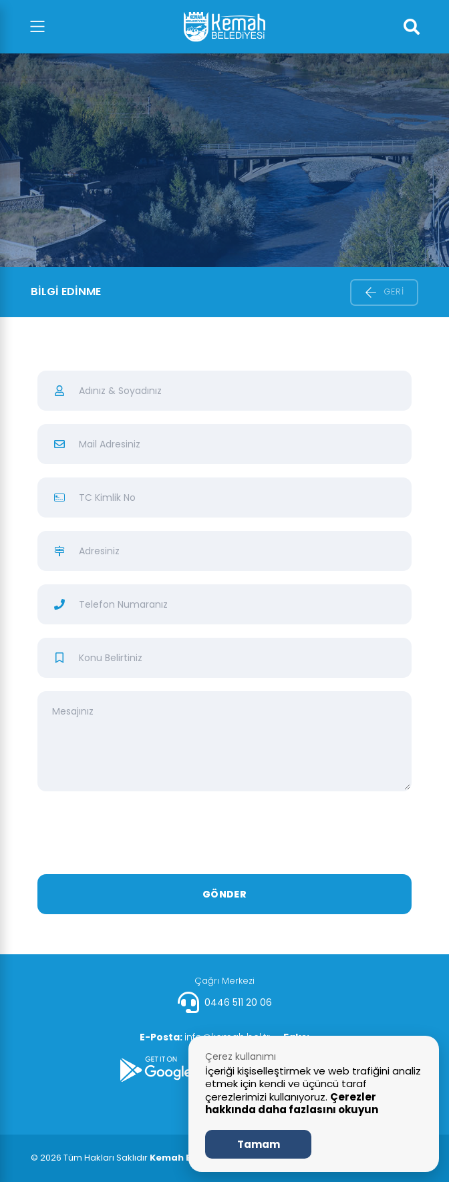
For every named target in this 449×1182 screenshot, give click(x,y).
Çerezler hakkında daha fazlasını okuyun (291, 1103)
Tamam (258, 1144)
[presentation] (224, 835)
